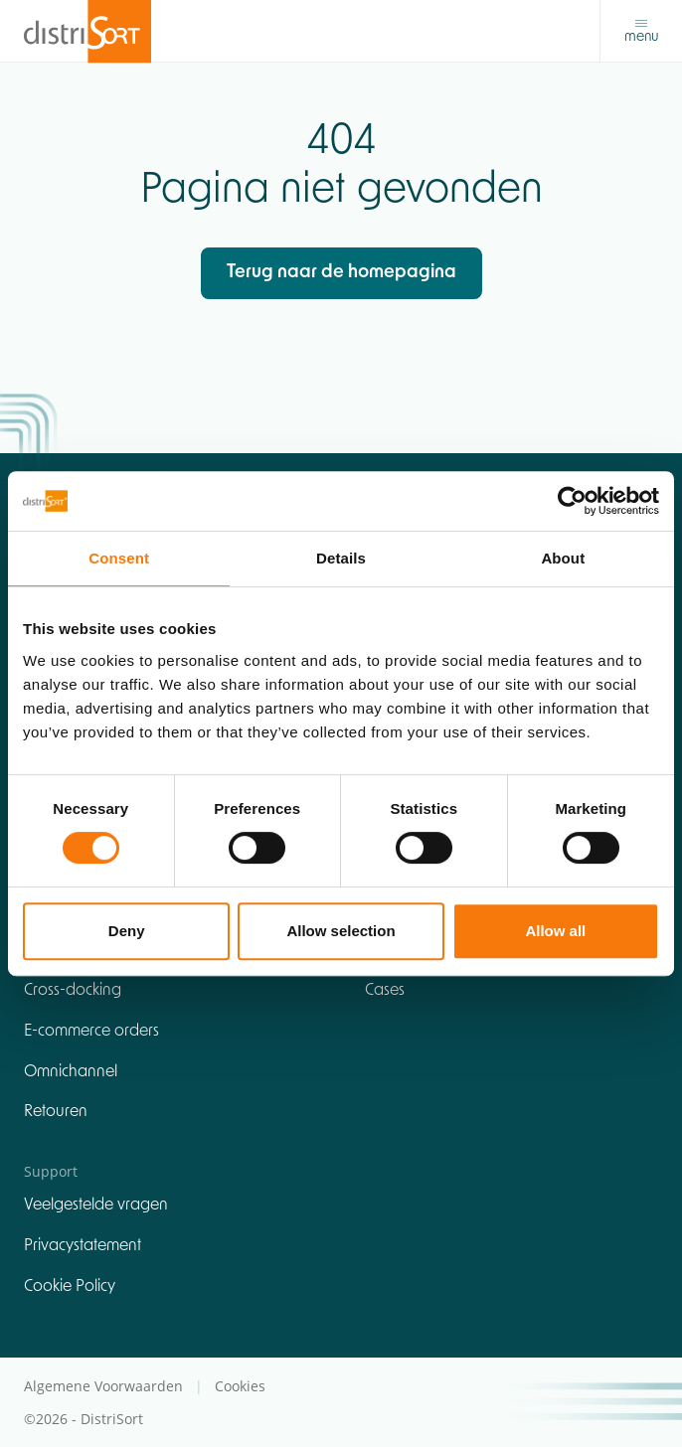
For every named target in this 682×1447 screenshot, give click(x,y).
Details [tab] (341, 558)
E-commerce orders (91, 1032)
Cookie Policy (69, 1287)
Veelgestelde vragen (96, 1205)
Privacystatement (82, 1246)
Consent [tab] (118, 558)
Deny (126, 930)
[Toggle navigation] (640, 31)
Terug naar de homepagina (341, 272)
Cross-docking (72, 991)
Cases (385, 991)
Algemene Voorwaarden (105, 1385)
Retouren (55, 1112)
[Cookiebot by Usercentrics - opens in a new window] (572, 501)
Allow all (555, 930)
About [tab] (563, 558)
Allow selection (340, 930)
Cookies (240, 1385)
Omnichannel (70, 1072)
